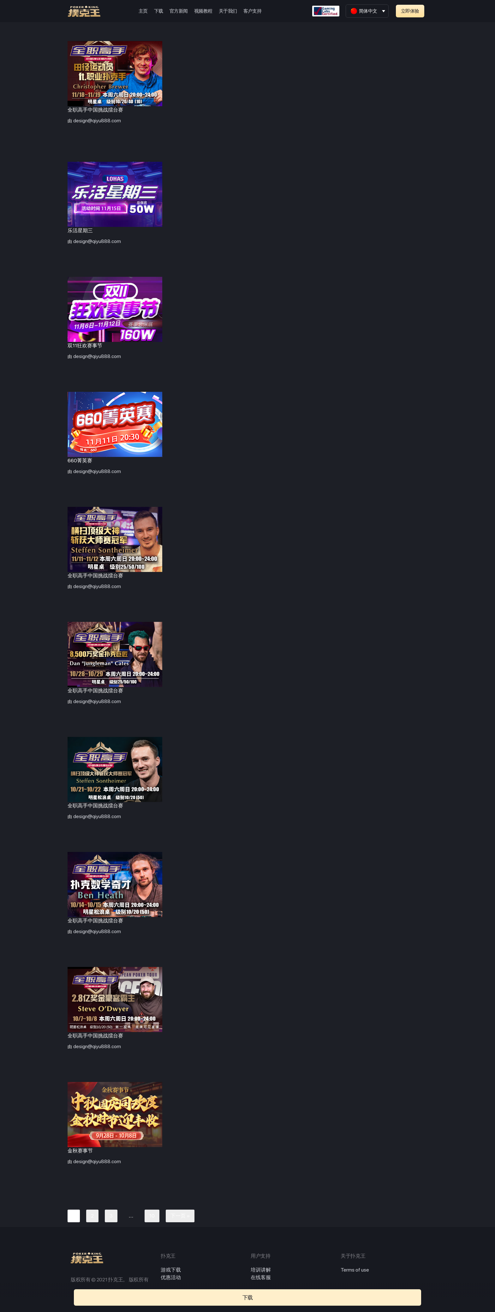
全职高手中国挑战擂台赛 (95, 110)
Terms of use (355, 1270)
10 (152, 1216)
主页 (143, 11)
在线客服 (261, 1277)
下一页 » (180, 1216)
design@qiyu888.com (97, 121)
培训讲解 (261, 1270)
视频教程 (203, 11)
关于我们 (228, 11)
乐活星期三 (80, 231)
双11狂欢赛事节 (85, 346)
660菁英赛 (80, 461)
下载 (158, 11)
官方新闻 (179, 11)
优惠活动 (171, 1277)
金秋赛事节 (80, 1151)
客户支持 (252, 11)
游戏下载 (171, 1270)
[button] (410, 11)
